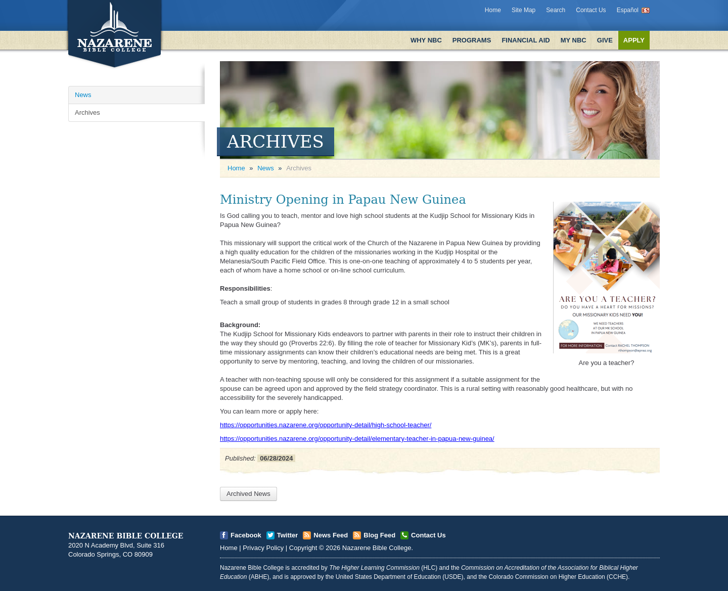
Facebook (246, 535)
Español (628, 10)
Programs (471, 40)
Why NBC (426, 40)
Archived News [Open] (248, 493)
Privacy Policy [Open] (263, 548)
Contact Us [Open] (428, 535)
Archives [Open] (87, 112)
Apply (634, 40)
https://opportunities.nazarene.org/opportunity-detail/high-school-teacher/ (325, 425)
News (265, 168)
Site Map (523, 10)
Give (605, 40)
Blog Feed (379, 535)
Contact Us (591, 10)
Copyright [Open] (303, 548)
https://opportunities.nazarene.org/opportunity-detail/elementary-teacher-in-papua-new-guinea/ (357, 438)
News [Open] (83, 95)
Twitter (287, 535)
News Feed (330, 535)
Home (493, 10)
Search (555, 10)
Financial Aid (526, 40)
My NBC (573, 40)
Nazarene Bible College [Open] (377, 548)
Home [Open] (236, 168)
